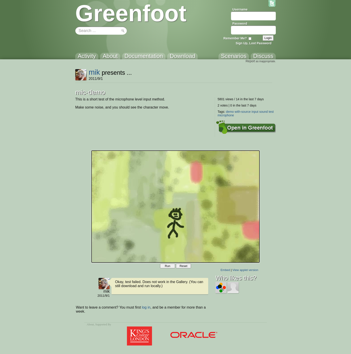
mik (94, 72)
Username (240, 9)
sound (263, 111)
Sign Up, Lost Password (254, 43)
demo (230, 111)
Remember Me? (235, 38)
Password (239, 23)
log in (146, 307)
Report (250, 61)
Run (167, 266)
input (255, 111)
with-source (243, 111)
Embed (225, 270)
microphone (226, 115)
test (271, 111)
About (90, 324)
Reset (183, 266)
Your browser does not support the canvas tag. (175, 206)
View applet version (245, 270)
